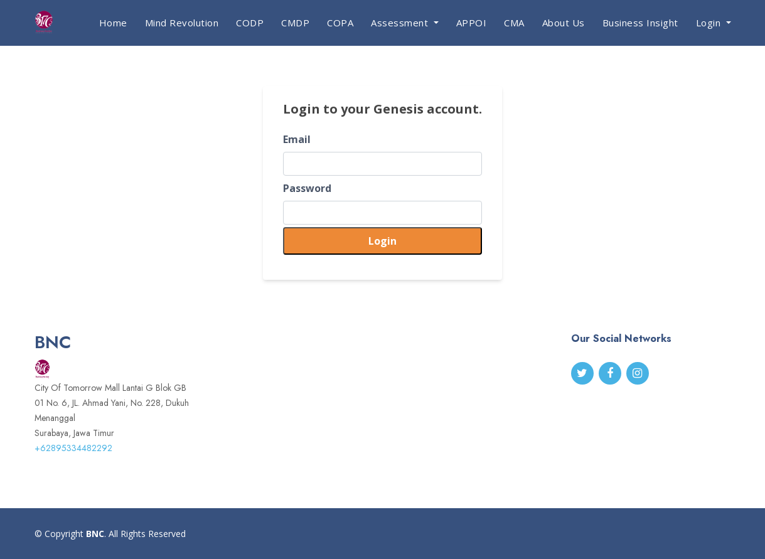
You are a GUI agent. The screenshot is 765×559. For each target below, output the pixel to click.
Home (113, 22)
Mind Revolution (182, 22)
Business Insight (640, 22)
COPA (340, 22)
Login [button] (710, 22)
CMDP (295, 22)
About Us (563, 22)
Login (382, 241)
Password (307, 188)
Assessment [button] (401, 22)
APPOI (471, 22)
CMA (514, 22)
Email (297, 139)
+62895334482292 (73, 448)
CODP (250, 22)
